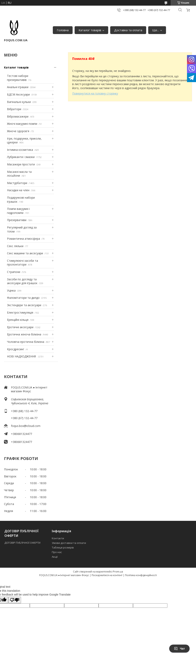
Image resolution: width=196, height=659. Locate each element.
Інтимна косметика (20, 150)
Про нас (57, 552)
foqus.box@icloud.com (25, 426)
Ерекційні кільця (17, 320)
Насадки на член (18, 190)
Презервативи (16, 220)
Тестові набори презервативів (17, 78)
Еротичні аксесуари (20, 327)
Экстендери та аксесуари (24, 305)
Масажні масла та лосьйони (19, 174)
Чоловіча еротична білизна (25, 342)
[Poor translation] (14, 600)
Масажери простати (21, 164)
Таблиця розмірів (63, 547)
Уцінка (11, 290)
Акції (55, 556)
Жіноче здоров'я (18, 131)
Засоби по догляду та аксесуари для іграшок (22, 281)
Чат (179, 648)
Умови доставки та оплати (69, 543)
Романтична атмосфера (23, 238)
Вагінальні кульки (19, 102)
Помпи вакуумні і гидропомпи (18, 211)
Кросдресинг (15, 349)
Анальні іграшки (17, 87)
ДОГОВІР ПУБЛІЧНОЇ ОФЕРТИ (22, 542)
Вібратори (14, 109)
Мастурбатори (17, 183)
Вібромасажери (17, 116)
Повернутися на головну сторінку (95, 93)
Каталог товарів (90, 30)
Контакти (58, 538)
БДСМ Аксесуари (18, 94)
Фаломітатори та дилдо (23, 298)
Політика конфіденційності (141, 575)
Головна (63, 30)
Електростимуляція (20, 312)
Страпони (13, 272)
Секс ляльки (15, 246)
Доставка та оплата (128, 30)
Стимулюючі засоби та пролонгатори (22, 263)
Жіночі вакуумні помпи (22, 124)
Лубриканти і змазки (21, 157)
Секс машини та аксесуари (25, 253)
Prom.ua (118, 571)
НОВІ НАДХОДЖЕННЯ (22, 356)
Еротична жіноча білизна (24, 334)
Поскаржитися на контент (107, 575)
